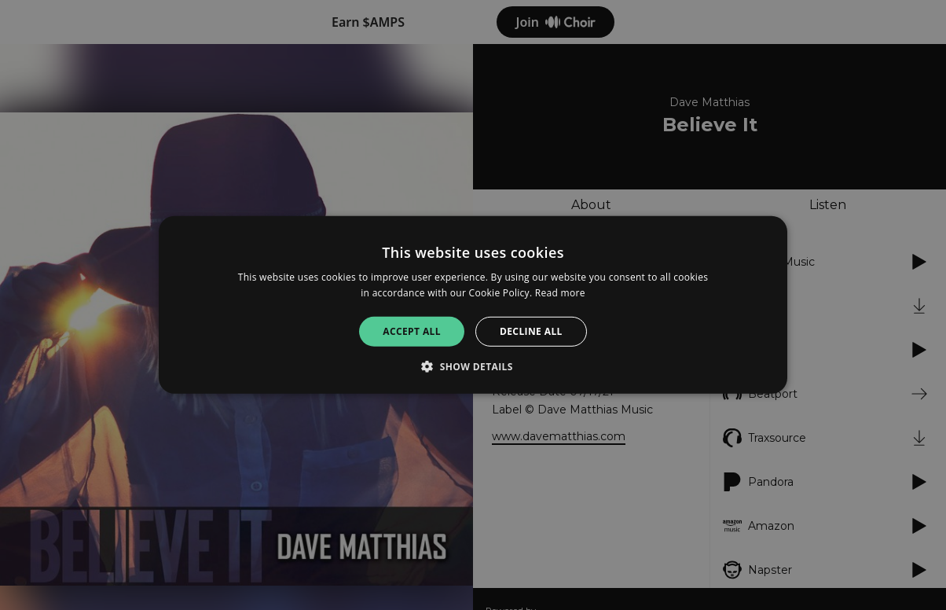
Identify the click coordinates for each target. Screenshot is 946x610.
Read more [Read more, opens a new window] (560, 292)
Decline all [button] (531, 331)
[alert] (473, 305)
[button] (473, 366)
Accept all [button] (412, 331)
